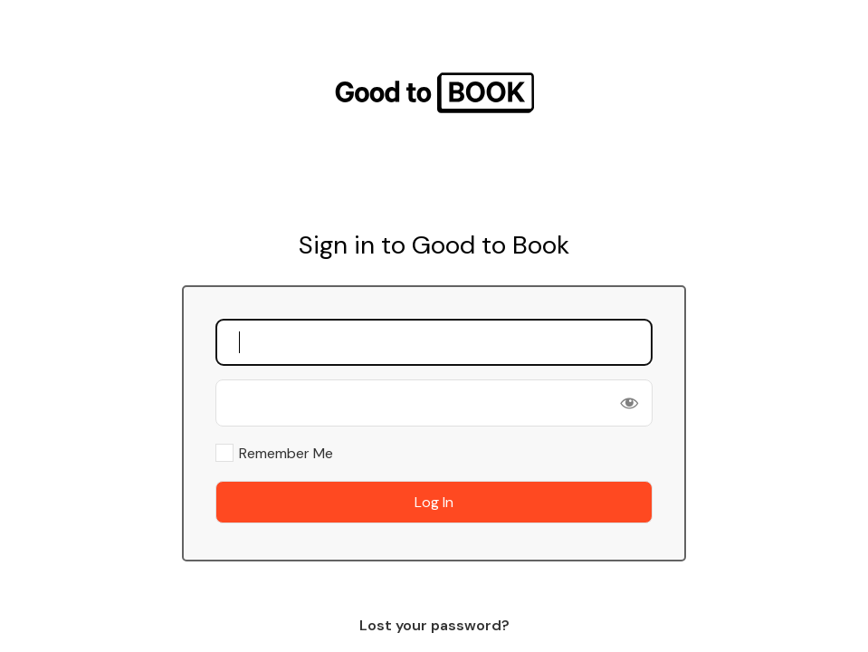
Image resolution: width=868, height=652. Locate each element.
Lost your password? (434, 625)
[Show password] (629, 403)
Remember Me (286, 453)
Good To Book (434, 92)
